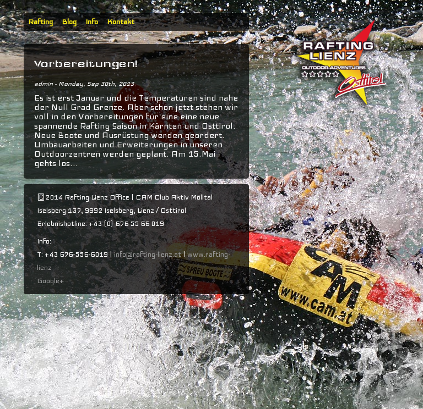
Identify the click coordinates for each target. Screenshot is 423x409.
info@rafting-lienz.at (147, 254)
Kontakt (120, 22)
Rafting (40, 22)
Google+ (50, 281)
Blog (69, 22)
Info (91, 22)
